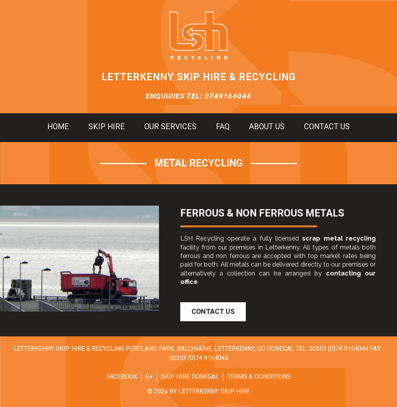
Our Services (170, 127)
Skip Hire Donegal (190, 376)
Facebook (122, 376)
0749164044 (228, 96)
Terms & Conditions (259, 376)
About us (267, 127)
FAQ (223, 127)
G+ (149, 376)
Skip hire (106, 127)
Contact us (327, 127)
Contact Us (213, 311)
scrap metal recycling (339, 238)
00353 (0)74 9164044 (338, 348)
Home (58, 127)
